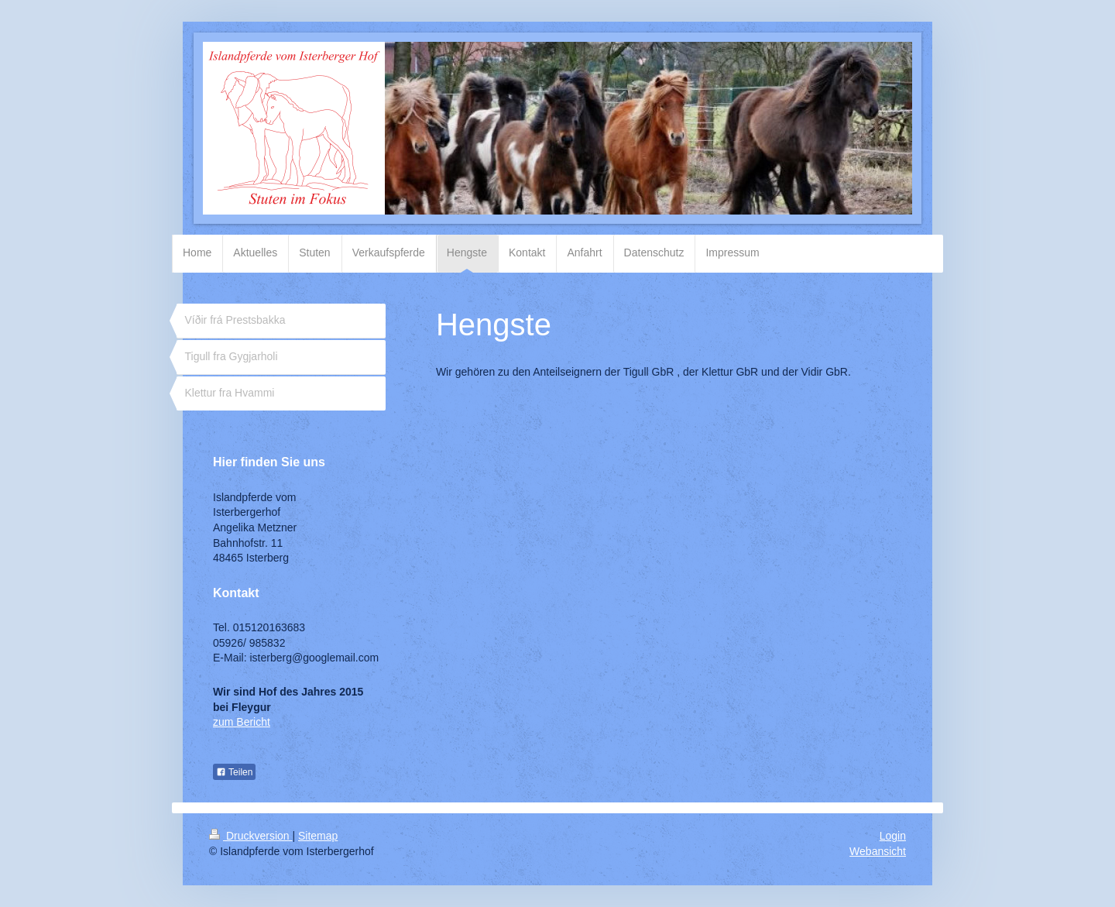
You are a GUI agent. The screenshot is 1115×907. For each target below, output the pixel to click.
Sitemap (318, 836)
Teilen (234, 772)
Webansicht (877, 851)
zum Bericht (241, 722)
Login (893, 836)
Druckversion (250, 836)
